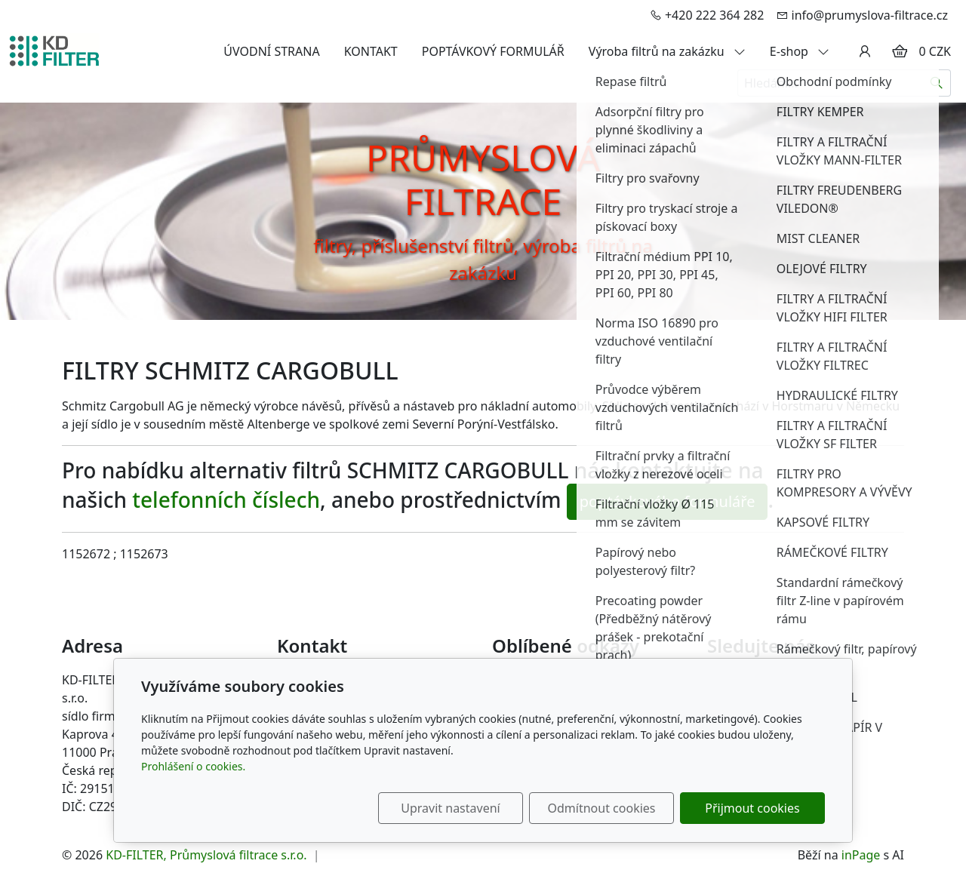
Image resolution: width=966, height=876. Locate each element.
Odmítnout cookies (602, 808)
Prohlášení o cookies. (193, 766)
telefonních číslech (226, 499)
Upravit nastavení (450, 808)
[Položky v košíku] (899, 51)
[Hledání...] (830, 83)
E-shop (799, 51)
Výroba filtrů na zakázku (667, 51)
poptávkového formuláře (667, 501)
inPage (861, 855)
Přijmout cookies (752, 808)
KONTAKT (371, 51)
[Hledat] (937, 83)
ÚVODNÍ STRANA (271, 51)
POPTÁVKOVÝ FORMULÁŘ (493, 51)
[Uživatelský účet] (865, 51)
